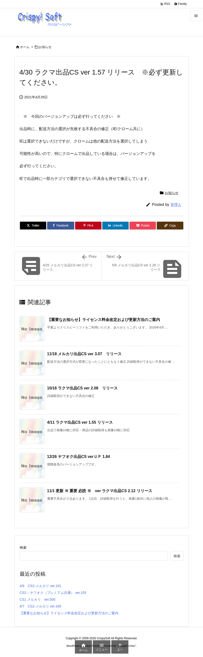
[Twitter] (33, 225)
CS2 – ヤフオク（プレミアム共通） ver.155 (53, 593)
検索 (23, 547)
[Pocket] (143, 225)
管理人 (175, 204)
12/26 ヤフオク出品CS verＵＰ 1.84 (78, 457)
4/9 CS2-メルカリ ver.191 (40, 586)
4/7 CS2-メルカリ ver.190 (40, 606)
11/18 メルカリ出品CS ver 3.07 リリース (84, 354)
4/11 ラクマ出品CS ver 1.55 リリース (80, 422)
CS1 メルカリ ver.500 (37, 599)
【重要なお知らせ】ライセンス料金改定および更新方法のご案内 (103, 320)
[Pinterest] (88, 225)
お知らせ (45, 47)
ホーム (24, 47)
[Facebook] (60, 225)
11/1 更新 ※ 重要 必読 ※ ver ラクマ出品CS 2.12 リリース (99, 491)
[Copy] (170, 225)
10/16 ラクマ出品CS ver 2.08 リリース (82, 388)
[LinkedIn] (115, 225)
